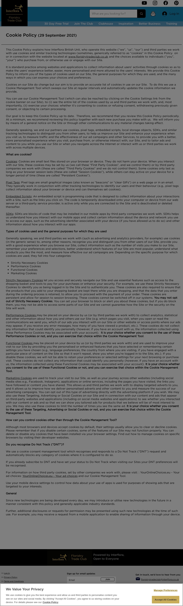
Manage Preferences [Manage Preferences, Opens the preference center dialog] (165, 590)
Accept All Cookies (166, 599)
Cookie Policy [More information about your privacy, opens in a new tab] (50, 602)
